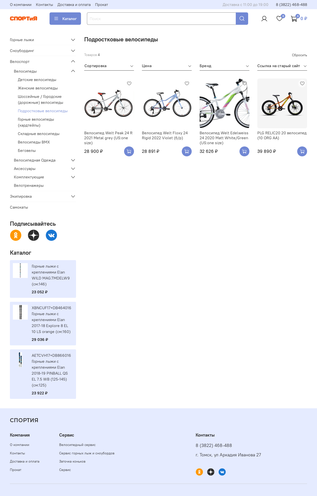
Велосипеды (25, 71)
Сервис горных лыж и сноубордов (86, 453)
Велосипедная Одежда (34, 160)
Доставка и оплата (74, 4)
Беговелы (27, 150)
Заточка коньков (72, 461)
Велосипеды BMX (34, 141)
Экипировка (21, 196)
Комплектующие (29, 176)
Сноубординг (22, 50)
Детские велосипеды (37, 79)
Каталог (65, 18)
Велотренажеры (29, 185)
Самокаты (19, 207)
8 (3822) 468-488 (291, 4)
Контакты (44, 4)
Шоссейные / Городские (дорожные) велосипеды (40, 99)
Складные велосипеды (38, 133)
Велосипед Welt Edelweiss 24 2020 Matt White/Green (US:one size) (224, 137)
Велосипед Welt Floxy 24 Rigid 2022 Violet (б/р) (165, 135)
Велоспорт (19, 61)
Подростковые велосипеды (43, 110)
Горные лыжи (22, 39)
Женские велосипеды (38, 87)
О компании (20, 4)
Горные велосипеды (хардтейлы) (36, 122)
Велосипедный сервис (77, 444)
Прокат (101, 4)
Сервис (65, 470)
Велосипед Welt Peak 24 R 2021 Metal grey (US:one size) (108, 137)
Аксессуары (24, 168)
